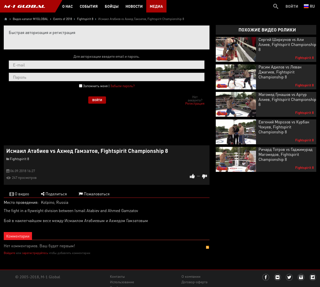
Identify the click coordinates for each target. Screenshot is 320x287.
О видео (19, 193)
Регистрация (194, 103)
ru (309, 6)
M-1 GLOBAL (24, 6)
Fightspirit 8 (19, 158)
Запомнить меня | (108, 86)
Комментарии (18, 236)
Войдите (9, 253)
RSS (208, 247)
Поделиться (54, 193)
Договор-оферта (195, 282)
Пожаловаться (94, 193)
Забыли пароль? (122, 86)
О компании (191, 276)
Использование (122, 282)
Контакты (117, 276)
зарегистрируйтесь (35, 253)
